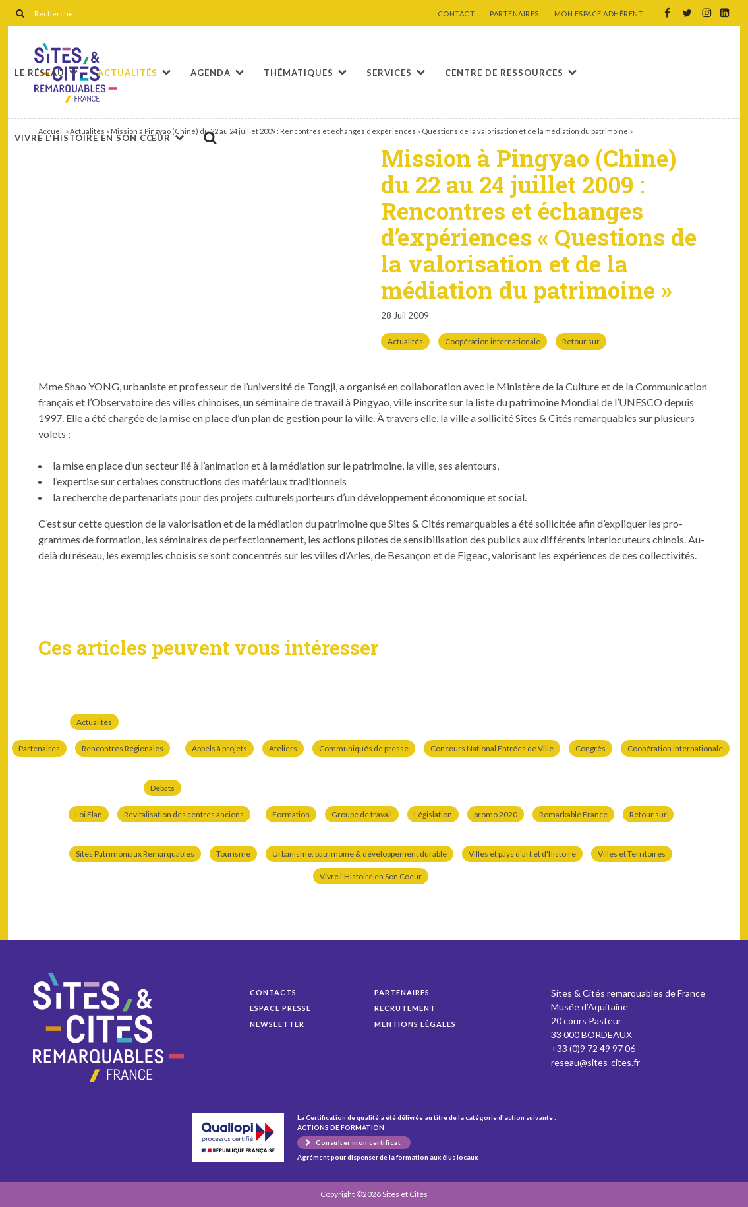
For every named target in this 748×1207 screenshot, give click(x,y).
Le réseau (39, 72)
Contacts (273, 992)
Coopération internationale (492, 341)
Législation (433, 814)
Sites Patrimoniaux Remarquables (135, 854)
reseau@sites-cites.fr (595, 1062)
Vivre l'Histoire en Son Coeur (371, 876)
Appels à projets (219, 748)
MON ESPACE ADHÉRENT (599, 14)
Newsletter (277, 1024)
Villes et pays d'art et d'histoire (522, 854)
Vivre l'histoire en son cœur (92, 138)
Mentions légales (415, 1024)
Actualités (128, 72)
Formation (291, 814)
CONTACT (456, 14)
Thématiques (298, 72)
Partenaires (39, 748)
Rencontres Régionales (122, 748)
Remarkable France (573, 814)
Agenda (210, 72)
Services (389, 72)
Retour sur (581, 341)
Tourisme (233, 854)
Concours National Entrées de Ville (492, 748)
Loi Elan (88, 814)
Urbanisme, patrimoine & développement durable (359, 854)
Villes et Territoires (632, 854)
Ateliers (283, 748)
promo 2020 (495, 814)
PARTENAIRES (514, 14)
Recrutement (405, 1008)
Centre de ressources (504, 72)
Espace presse (280, 1008)
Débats (162, 788)
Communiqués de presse (364, 748)
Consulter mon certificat (358, 1142)
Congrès (590, 748)
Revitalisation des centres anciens (184, 814)
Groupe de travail (361, 814)
